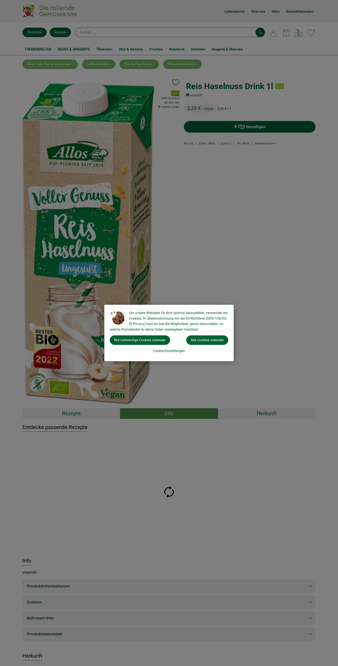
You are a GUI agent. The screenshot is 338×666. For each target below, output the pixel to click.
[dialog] (169, 333)
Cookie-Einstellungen (169, 351)
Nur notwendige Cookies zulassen (140, 340)
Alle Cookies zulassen (207, 340)
